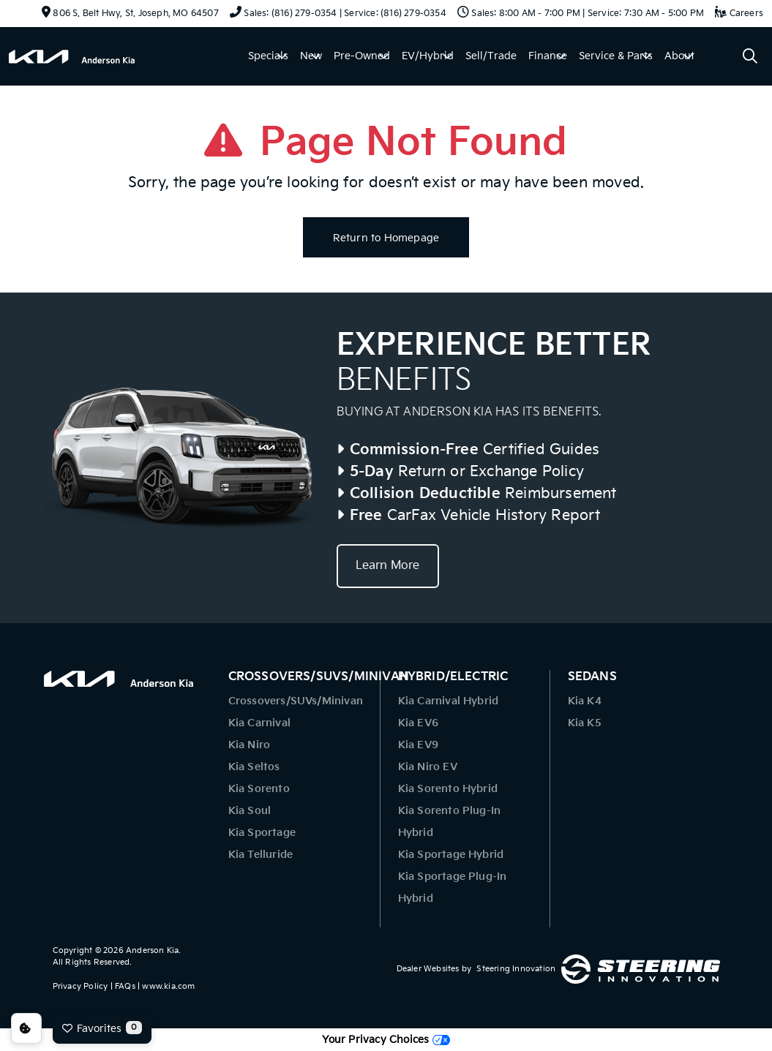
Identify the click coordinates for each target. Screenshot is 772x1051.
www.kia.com (168, 986)
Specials (268, 56)
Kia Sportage (262, 832)
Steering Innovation (515, 968)
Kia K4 (585, 701)
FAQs (125, 986)
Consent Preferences (26, 1028)
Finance (547, 56)
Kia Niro (249, 745)
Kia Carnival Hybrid (448, 701)
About (679, 56)
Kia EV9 (418, 745)
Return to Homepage (386, 238)
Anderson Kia (152, 950)
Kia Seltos (254, 767)
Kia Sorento (259, 789)
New (311, 56)
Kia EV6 (418, 723)
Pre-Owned (362, 56)
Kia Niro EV (427, 767)
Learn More (388, 566)
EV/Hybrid (428, 56)
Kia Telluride (260, 854)
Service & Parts (616, 56)
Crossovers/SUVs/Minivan (296, 701)
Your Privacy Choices (385, 1039)
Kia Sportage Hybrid (451, 854)
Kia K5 (585, 723)
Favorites (102, 1027)
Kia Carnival (259, 723)
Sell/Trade (491, 56)
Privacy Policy (80, 986)
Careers (739, 13)
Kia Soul (249, 811)
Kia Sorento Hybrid (448, 789)
